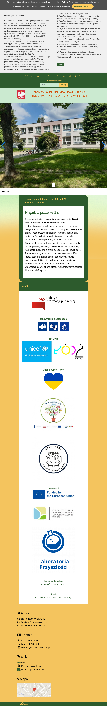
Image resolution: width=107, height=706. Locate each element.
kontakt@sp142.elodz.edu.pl (33, 647)
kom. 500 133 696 (28, 644)
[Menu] (53, 191)
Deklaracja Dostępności (31, 669)
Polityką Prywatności (70, 2)
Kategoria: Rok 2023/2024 (53, 199)
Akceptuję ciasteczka (82, 6)
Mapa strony (42, 76)
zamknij (60, 64)
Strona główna (30, 76)
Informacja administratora (53, 81)
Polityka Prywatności (29, 666)
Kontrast (78, 76)
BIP (21, 662)
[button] (3, 145)
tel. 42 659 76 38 (27, 640)
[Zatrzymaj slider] (53, 185)
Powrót (24, 286)
